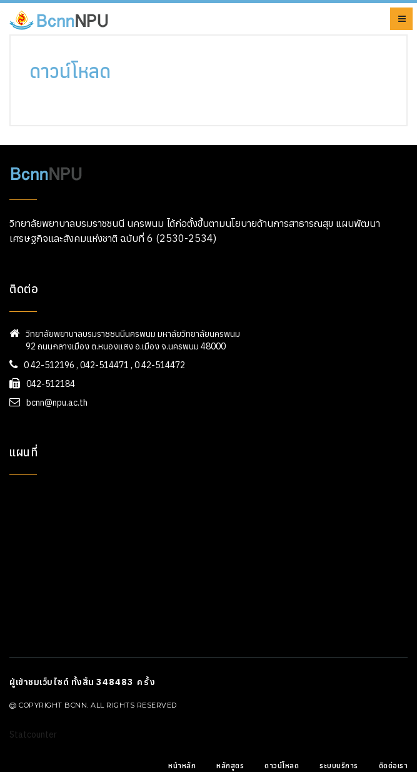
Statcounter (33, 734)
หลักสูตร (230, 765)
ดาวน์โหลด (281, 765)
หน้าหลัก (182, 765)
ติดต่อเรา (393, 765)
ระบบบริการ (338, 765)
